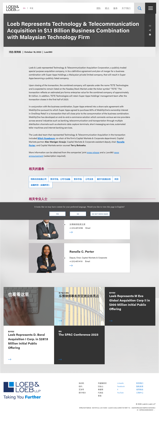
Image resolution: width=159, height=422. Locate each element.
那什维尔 (82, 392)
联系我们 (139, 383)
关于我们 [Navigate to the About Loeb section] (125, 8)
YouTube (120, 392)
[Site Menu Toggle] (149, 8)
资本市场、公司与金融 (60, 179)
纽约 (80, 386)
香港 (99, 396)
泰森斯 (100, 389)
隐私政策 (139, 386)
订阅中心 (139, 392)
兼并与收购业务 (104, 179)
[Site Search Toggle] (138, 8)
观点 (106, 8)
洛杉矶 (81, 383)
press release (93, 152)
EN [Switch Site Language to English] (25, 8)
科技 (116, 179)
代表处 (100, 392)
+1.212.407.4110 (75, 261)
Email (87, 228)
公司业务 (89, 179)
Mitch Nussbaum (46, 138)
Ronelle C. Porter (81, 251)
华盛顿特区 (102, 383)
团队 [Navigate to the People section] (98, 8)
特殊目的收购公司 (39, 179)
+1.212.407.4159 (76, 228)
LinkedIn (120, 383)
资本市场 (78, 179)
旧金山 (100, 386)
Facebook (121, 386)
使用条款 (139, 389)
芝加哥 (81, 389)
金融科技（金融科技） (41, 184)
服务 (115, 8)
